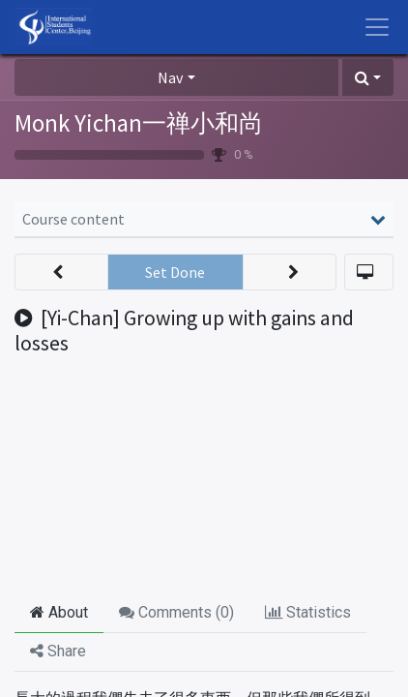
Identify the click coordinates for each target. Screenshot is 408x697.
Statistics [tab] (308, 612)
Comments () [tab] (176, 612)
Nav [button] (170, 77)
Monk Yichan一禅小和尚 (139, 122)
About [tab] (59, 612)
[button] (367, 77)
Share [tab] (58, 651)
